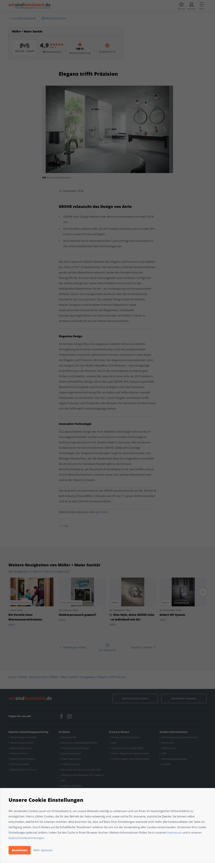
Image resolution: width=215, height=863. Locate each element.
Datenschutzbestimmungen (26, 838)
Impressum (174, 832)
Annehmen (19, 850)
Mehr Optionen (43, 850)
